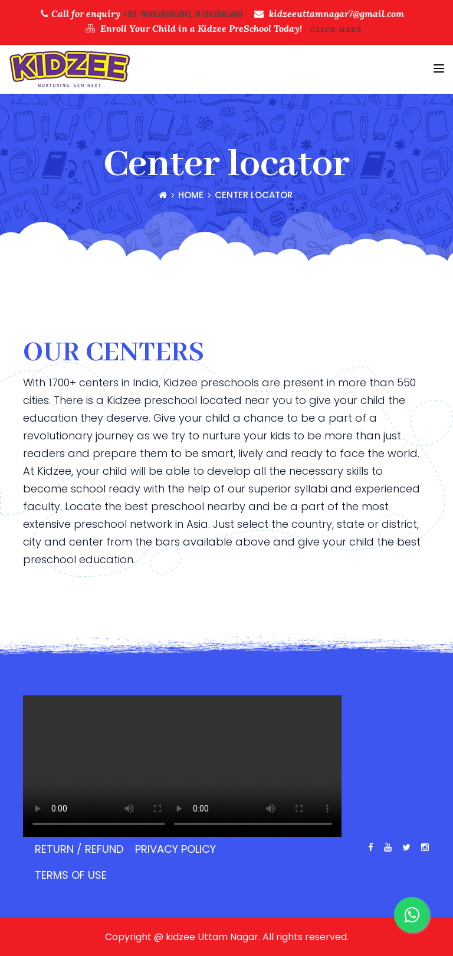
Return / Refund (79, 849)
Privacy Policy (175, 849)
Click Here (336, 29)
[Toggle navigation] (439, 68)
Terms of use (71, 875)
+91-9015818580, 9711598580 (183, 13)
